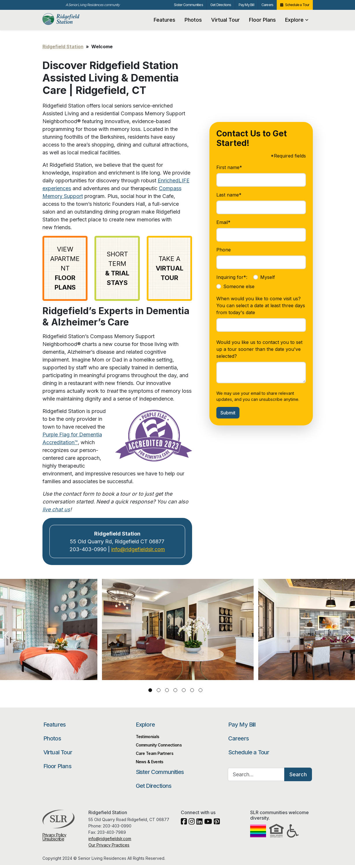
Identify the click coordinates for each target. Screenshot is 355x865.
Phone (223, 250)
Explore (296, 20)
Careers (267, 5)
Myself (267, 277)
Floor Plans (262, 20)
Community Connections (159, 744)
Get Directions (220, 5)
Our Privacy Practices (108, 844)
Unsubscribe (53, 838)
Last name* (228, 195)
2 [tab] (158, 690)
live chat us (56, 509)
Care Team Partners (154, 753)
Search (298, 774)
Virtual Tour (225, 20)
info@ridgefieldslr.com (138, 549)
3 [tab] (167, 690)
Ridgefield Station (70, 19)
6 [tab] (192, 690)
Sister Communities (188, 5)
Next (348, 635)
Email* (223, 222)
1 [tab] (150, 690)
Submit (227, 413)
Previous (7, 635)
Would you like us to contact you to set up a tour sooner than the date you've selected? (259, 349)
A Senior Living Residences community (93, 5)
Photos (193, 20)
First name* (229, 167)
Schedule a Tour (297, 5)
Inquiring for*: (231, 277)
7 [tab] (200, 690)
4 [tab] (175, 690)
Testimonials (147, 736)
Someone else (238, 286)
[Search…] (256, 774)
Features (164, 20)
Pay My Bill (246, 5)
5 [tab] (183, 690)
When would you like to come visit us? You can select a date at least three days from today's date (260, 305)
